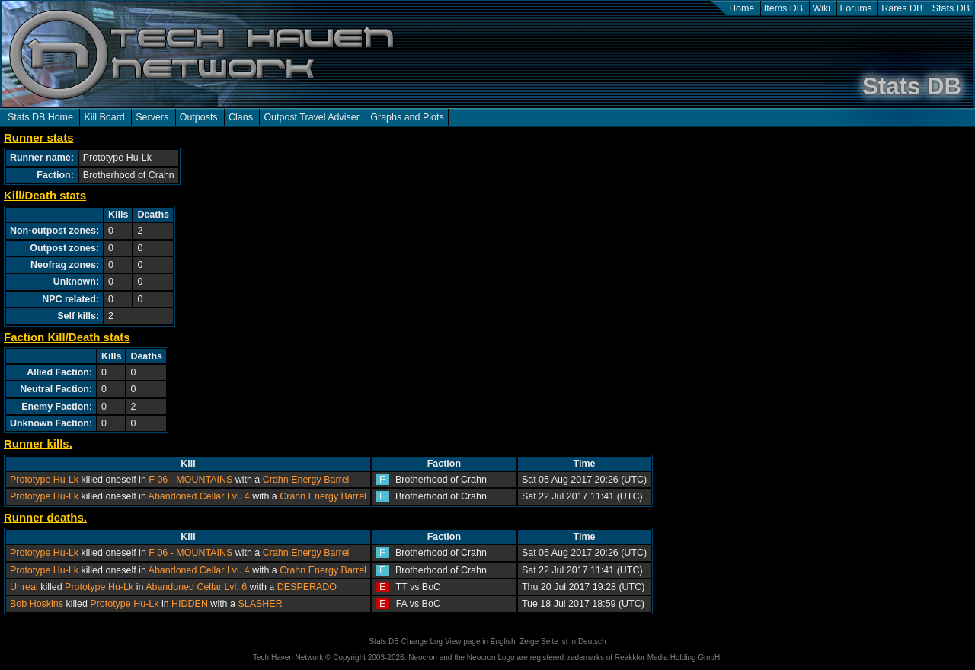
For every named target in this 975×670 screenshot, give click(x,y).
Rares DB (901, 8)
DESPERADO (307, 587)
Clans (241, 117)
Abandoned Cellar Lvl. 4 (199, 496)
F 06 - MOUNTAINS (190, 479)
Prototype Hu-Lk (44, 479)
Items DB (783, 8)
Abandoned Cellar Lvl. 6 (196, 587)
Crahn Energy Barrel (306, 479)
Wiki (822, 8)
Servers (152, 117)
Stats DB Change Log (406, 641)
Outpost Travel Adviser (311, 117)
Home (741, 8)
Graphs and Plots (406, 117)
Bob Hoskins (36, 603)
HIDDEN (189, 603)
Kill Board (104, 117)
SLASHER (260, 603)
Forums (856, 8)
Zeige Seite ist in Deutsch (562, 641)
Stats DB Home (40, 117)
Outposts (199, 117)
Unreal (24, 587)
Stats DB (951, 8)
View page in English (480, 641)
